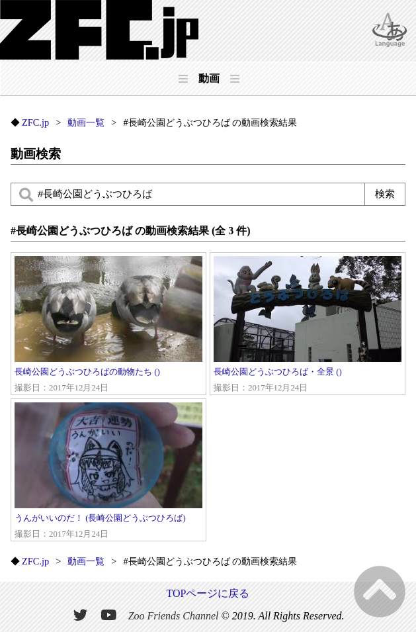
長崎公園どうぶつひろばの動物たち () (108, 325)
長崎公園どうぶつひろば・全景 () (307, 325)
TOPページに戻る (208, 593)
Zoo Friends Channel (173, 615)
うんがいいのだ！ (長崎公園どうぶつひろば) (108, 471)
